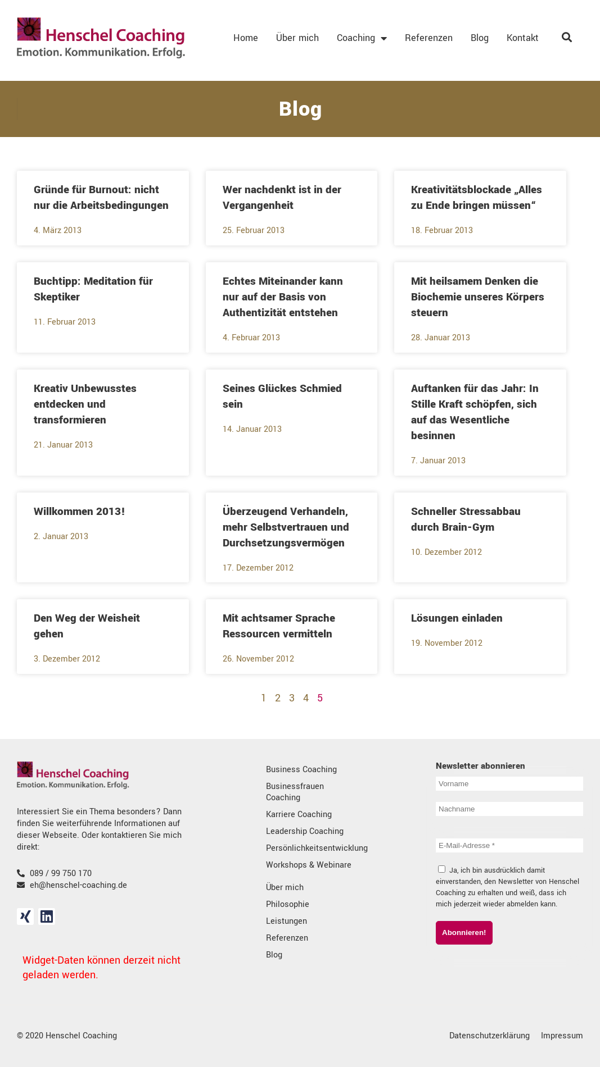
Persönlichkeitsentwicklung (311, 848)
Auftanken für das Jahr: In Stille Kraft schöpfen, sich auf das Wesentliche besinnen (475, 412)
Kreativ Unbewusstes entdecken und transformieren (85, 404)
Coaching (362, 38)
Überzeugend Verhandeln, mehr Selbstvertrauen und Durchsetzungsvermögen (286, 527)
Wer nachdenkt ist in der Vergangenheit (282, 197)
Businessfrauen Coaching (295, 792)
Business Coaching (301, 770)
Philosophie (287, 904)
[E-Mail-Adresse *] (509, 845)
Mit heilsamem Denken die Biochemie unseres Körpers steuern (477, 297)
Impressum (562, 1036)
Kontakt (523, 37)
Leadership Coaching (305, 831)
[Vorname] (509, 784)
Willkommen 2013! (79, 511)
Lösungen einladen (457, 618)
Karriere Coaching (299, 814)
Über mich (297, 37)
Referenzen (429, 37)
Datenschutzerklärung (489, 1036)
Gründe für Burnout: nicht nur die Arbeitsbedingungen (101, 197)
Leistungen (286, 921)
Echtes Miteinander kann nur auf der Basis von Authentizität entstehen (283, 297)
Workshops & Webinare (308, 865)
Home (245, 37)
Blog (480, 37)
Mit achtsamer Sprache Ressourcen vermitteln (279, 626)
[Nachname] (509, 809)
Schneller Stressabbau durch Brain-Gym (466, 519)
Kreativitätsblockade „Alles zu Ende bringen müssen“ (476, 197)
